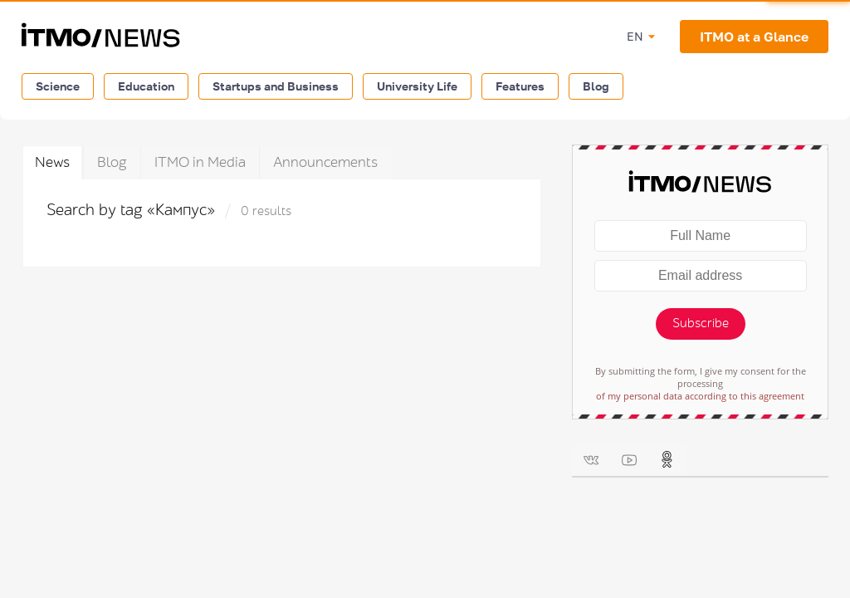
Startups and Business (275, 86)
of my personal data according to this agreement (700, 396)
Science (58, 86)
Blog (596, 86)
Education (146, 86)
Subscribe (700, 323)
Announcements (325, 162)
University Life (417, 86)
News (52, 162)
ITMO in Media (200, 162)
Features (520, 86)
